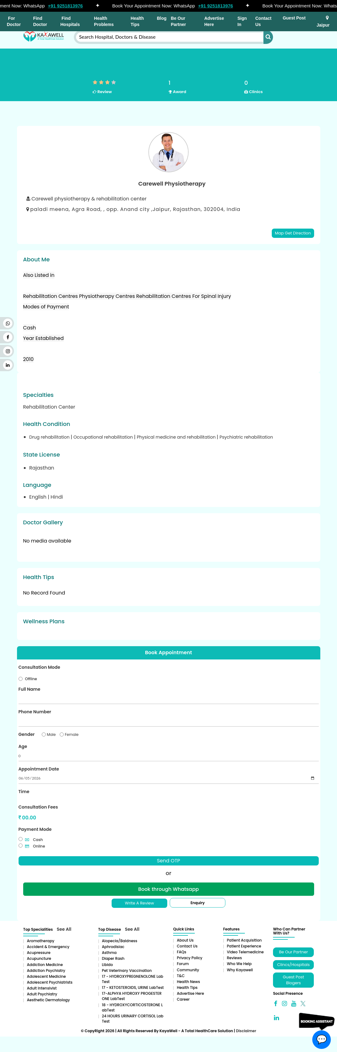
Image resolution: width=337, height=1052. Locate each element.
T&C (181, 975)
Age (23, 746)
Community (188, 970)
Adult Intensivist (42, 988)
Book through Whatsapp (168, 889)
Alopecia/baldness (119, 940)
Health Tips (137, 21)
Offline (31, 678)
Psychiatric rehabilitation (246, 437)
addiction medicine (45, 964)
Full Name (30, 689)
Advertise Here (214, 21)
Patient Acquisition (244, 940)
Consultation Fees (38, 807)
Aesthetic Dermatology (48, 1000)
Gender (27, 734)
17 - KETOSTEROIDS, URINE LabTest (133, 987)
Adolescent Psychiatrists (49, 982)
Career (183, 999)
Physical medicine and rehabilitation (177, 437)
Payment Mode (35, 829)
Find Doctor (40, 21)
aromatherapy (40, 940)
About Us (185, 940)
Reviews (234, 957)
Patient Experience (244, 946)
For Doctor (14, 21)
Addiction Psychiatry (46, 970)
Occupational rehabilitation (104, 437)
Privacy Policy (190, 957)
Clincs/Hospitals (293, 965)
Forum (183, 963)
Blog (161, 18)
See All (64, 929)
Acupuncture (39, 958)
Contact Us (263, 21)
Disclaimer (246, 1030)
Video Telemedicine (245, 952)
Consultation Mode (39, 667)
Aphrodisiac (113, 946)
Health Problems (104, 21)
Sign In (242, 21)
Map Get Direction (293, 233)
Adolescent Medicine (46, 976)
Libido (107, 964)
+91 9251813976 (67, 5)
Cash (34, 839)
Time (24, 791)
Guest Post (294, 17)
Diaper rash (113, 958)
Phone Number (35, 712)
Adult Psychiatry (42, 994)
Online (35, 846)
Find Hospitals (70, 21)
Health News (188, 981)
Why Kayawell (240, 970)
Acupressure (38, 952)
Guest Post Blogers (293, 980)
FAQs (181, 952)
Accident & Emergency (48, 946)
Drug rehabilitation (50, 437)
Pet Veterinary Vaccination (127, 970)
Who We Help (239, 963)
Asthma (109, 952)
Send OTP (168, 860)
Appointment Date (39, 769)
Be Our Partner (178, 21)
